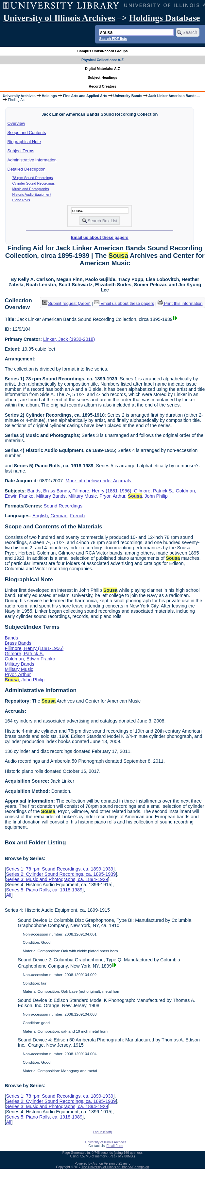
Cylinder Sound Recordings (33, 183)
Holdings (49, 96)
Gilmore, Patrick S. (153, 490)
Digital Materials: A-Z (102, 69)
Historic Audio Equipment (31, 194)
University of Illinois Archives (59, 18)
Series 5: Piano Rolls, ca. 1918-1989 (44, 889)
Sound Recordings (63, 505)
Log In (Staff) (102, 1132)
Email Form (114, 1146)
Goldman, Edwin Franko (30, 658)
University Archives (19, 96)
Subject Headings (102, 77)
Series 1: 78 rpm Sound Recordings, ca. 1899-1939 (59, 869)
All (8, 895)
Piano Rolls (21, 200)
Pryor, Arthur (112, 496)
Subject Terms (21, 150)
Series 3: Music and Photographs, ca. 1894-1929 (57, 879)
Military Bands (50, 496)
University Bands (127, 96)
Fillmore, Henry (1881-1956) (102, 490)
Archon (98, 1163)
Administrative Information (32, 160)
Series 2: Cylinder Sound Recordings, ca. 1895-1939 (61, 874)
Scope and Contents (27, 132)
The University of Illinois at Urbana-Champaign (115, 1167)
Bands (34, 490)
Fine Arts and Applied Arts (85, 96)
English (40, 515)
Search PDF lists (113, 39)
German (58, 515)
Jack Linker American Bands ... (174, 96)
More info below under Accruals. (98, 480)
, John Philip (148, 496)
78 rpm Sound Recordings (32, 178)
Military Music (82, 496)
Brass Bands (56, 490)
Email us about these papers (99, 237)
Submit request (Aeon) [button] (66, 303)
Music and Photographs (30, 189)
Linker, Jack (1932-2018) (69, 339)
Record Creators (102, 86)
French (77, 515)
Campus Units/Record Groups (102, 51)
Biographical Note (24, 141)
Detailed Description (26, 169)
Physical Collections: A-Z (102, 60)
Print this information (180, 303)
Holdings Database (164, 18)
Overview (16, 123)
